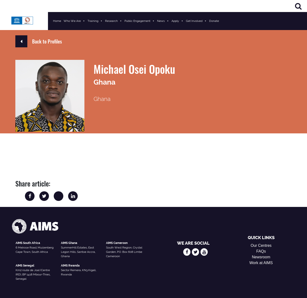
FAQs (261, 251)
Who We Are (74, 21)
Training (95, 21)
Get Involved (196, 21)
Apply (177, 21)
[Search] (298, 6)
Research (113, 21)
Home (57, 21)
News (163, 21)
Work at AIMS (261, 263)
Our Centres (261, 245)
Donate (214, 21)
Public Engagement (139, 21)
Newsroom (261, 257)
